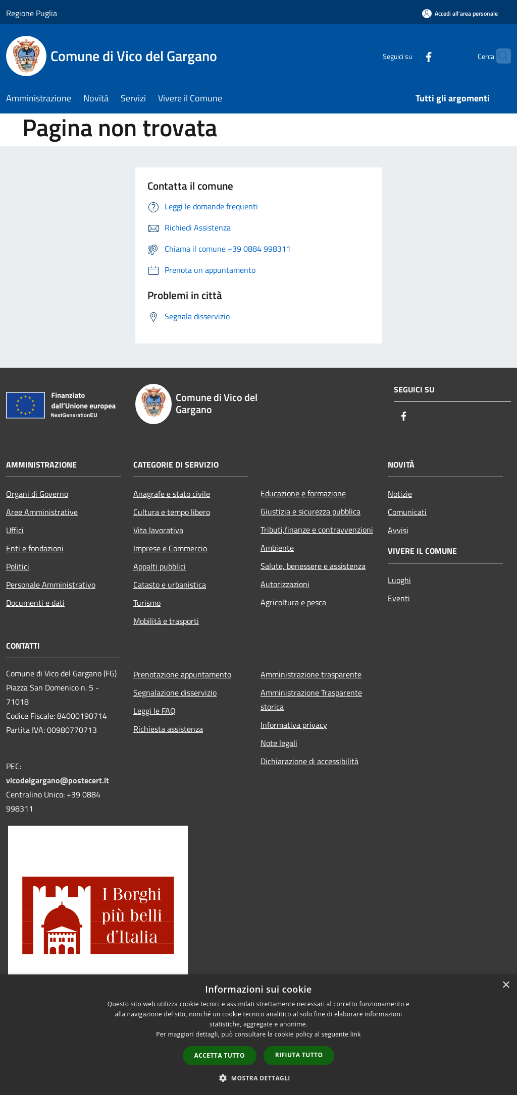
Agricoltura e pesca (293, 602)
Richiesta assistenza (168, 729)
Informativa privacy (294, 725)
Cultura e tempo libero (171, 512)
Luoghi (399, 580)
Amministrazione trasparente (311, 674)
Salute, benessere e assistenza (313, 566)
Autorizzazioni (285, 584)
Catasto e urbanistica (169, 585)
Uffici (15, 530)
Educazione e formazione (303, 493)
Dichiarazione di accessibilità (309, 761)
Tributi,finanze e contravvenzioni (317, 530)
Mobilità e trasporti (166, 621)
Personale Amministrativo (50, 585)
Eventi (399, 598)
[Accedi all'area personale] (460, 13)
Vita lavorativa (158, 530)
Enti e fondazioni (35, 548)
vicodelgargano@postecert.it (57, 780)
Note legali (279, 743)
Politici (17, 566)
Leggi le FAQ (154, 711)
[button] (258, 1078)
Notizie (400, 494)
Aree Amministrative (42, 512)
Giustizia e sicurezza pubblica (310, 511)
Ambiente (277, 548)
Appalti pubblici (159, 566)
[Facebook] (409, 56)
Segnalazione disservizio (175, 692)
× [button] (505, 985)
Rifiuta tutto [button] (299, 1055)
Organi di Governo (37, 494)
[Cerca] (499, 56)
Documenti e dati (35, 603)
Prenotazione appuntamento (182, 674)
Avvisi (398, 530)
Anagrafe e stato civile (171, 494)
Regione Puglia (31, 13)
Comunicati (407, 512)
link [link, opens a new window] (355, 1034)
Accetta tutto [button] (219, 1055)
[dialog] (258, 1034)
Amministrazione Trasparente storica (311, 699)
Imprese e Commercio (170, 548)
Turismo (147, 603)
